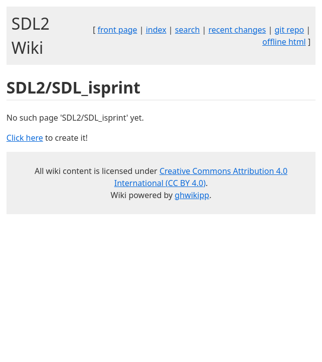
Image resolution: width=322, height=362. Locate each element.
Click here (25, 137)
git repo (289, 29)
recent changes (237, 29)
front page (117, 29)
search (187, 29)
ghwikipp (192, 195)
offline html (284, 41)
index (156, 29)
